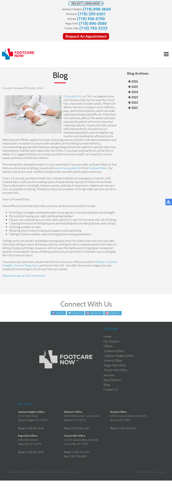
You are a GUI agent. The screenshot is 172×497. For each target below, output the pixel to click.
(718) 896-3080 (93, 23)
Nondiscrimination (155, 472)
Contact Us (110, 389)
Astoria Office (113, 360)
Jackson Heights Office (118, 355)
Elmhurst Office (114, 351)
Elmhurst (101, 262)
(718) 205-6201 (92, 14)
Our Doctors (111, 341)
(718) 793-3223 (93, 28)
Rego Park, (32, 265)
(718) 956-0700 (91, 19)
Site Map (140, 472)
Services (108, 375)
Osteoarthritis (72, 96)
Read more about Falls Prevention (24, 275)
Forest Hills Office (116, 370)
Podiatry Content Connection (61, 472)
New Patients (112, 380)
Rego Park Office (115, 365)
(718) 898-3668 (97, 9)
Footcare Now (98, 168)
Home (107, 336)
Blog (106, 384)
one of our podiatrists (68, 168)
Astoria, (19, 265)
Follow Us (77, 313)
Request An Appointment (86, 36)
